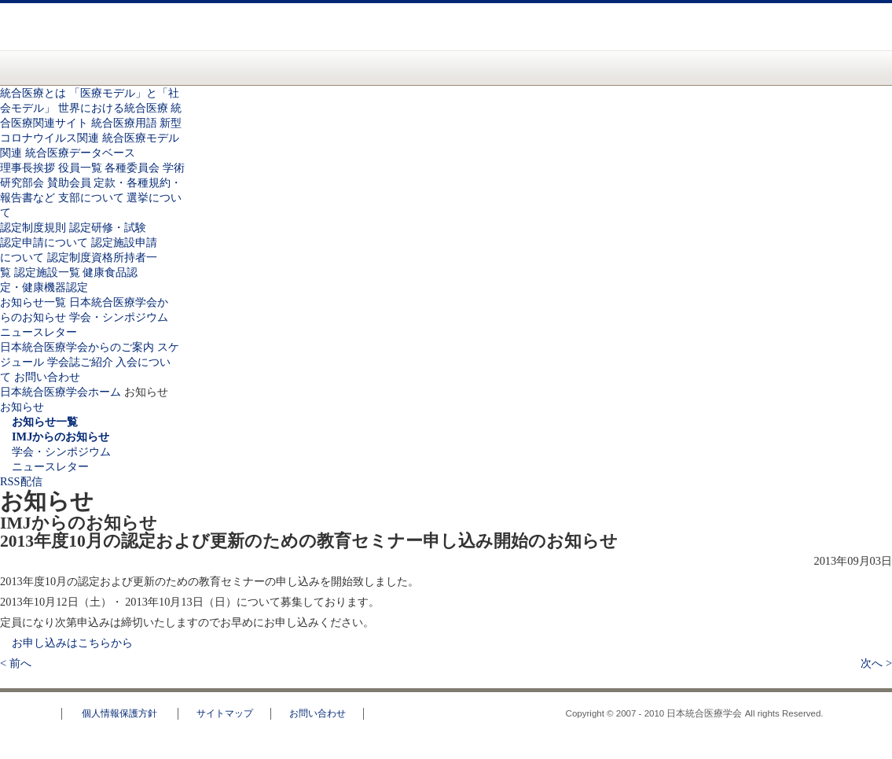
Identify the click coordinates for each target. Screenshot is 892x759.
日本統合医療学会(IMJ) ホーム (87, 67)
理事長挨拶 (27, 167)
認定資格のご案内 (345, 67)
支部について (91, 197)
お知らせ (436, 67)
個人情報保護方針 (119, 713)
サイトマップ (224, 713)
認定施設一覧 (47, 272)
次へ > (876, 663)
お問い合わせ (733, 37)
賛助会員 (69, 182)
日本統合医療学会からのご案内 (556, 67)
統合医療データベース (80, 152)
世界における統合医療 (113, 107)
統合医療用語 (124, 122)
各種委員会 (132, 167)
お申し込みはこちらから (72, 642)
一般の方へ (332, 45)
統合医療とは (158, 67)
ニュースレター (38, 332)
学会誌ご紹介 (80, 362)
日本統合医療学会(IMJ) (151, 26)
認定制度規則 (33, 227)
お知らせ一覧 (33, 302)
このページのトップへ (833, 681)
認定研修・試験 (107, 227)
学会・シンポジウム (118, 317)
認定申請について (44, 242)
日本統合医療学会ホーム (60, 391)
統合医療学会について (249, 67)
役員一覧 (80, 167)
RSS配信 (21, 481)
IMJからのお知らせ (60, 436)
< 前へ (15, 663)
